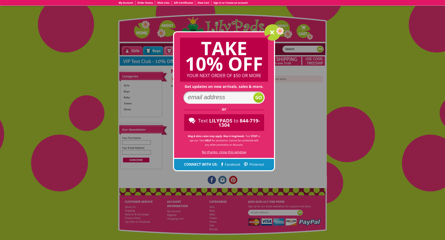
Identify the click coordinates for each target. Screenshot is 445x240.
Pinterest (253, 164)
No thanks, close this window (224, 152)
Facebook (230, 164)
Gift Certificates (183, 2)
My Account (126, 2)
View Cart (203, 2)
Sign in (217, 2)
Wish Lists (163, 2)
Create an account (236, 2)
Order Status (145, 2)
